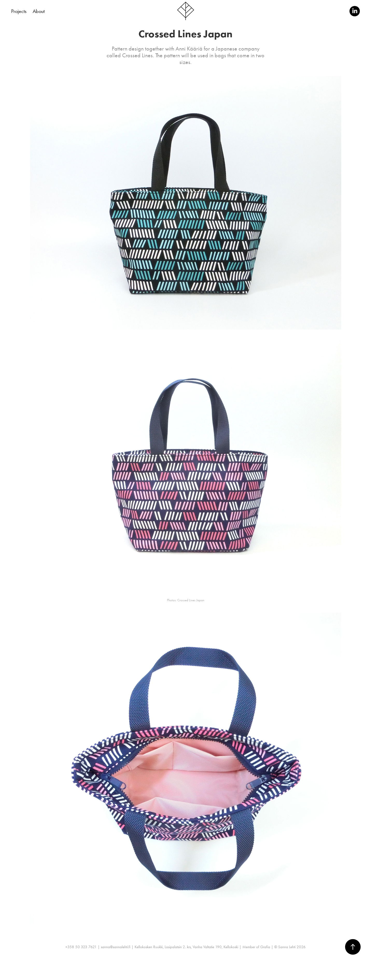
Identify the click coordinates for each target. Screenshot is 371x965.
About (39, 11)
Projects (18, 11)
